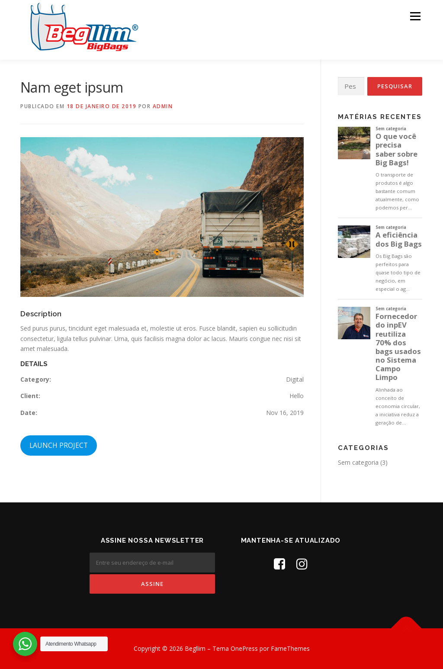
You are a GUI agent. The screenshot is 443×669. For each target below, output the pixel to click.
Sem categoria (358, 462)
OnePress (244, 648)
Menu (415, 16)
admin (163, 106)
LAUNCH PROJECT (58, 445)
